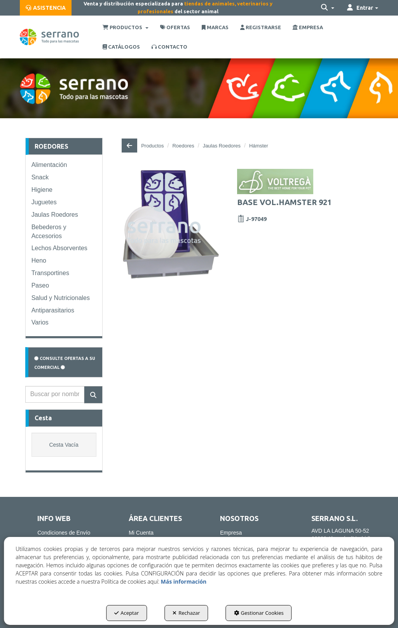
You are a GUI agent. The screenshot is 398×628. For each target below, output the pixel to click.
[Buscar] (93, 394)
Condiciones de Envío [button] (63, 533)
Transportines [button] (50, 273)
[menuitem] (46, 8)
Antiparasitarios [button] (52, 310)
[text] (54, 394)
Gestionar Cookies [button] (259, 612)
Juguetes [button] (44, 202)
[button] (46, 8)
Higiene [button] (41, 189)
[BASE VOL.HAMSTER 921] (171, 224)
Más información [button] (184, 581)
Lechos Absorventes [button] (59, 248)
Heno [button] (38, 260)
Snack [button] (40, 177)
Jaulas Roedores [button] (54, 214)
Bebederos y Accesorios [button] (48, 231)
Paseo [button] (40, 285)
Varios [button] (40, 322)
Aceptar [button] (126, 612)
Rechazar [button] (186, 612)
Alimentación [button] (49, 164)
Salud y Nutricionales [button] (60, 298)
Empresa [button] (231, 533)
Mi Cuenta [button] (141, 533)
